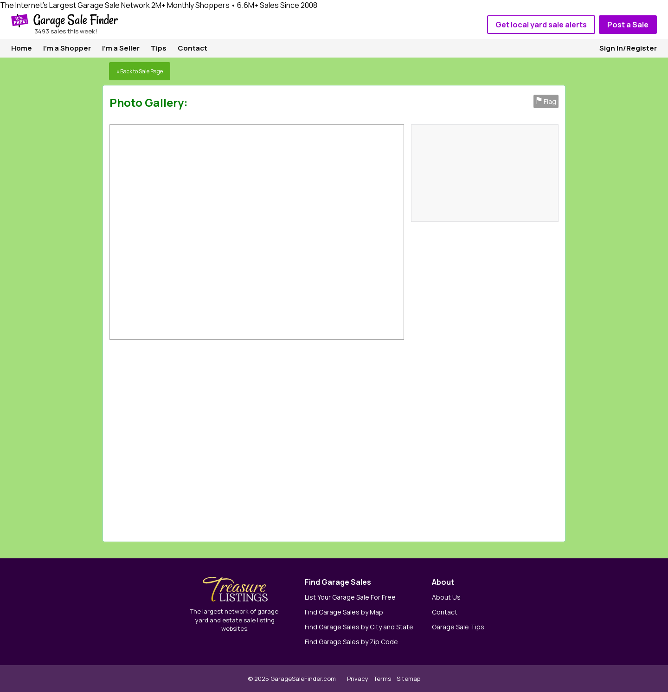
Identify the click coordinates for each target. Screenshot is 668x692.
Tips (159, 48)
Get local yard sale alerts (541, 24)
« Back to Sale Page (139, 71)
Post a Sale (628, 24)
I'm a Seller (121, 48)
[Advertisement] (430, 438)
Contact (192, 48)
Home (21, 48)
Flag (546, 101)
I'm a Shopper (67, 48)
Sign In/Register (628, 48)
